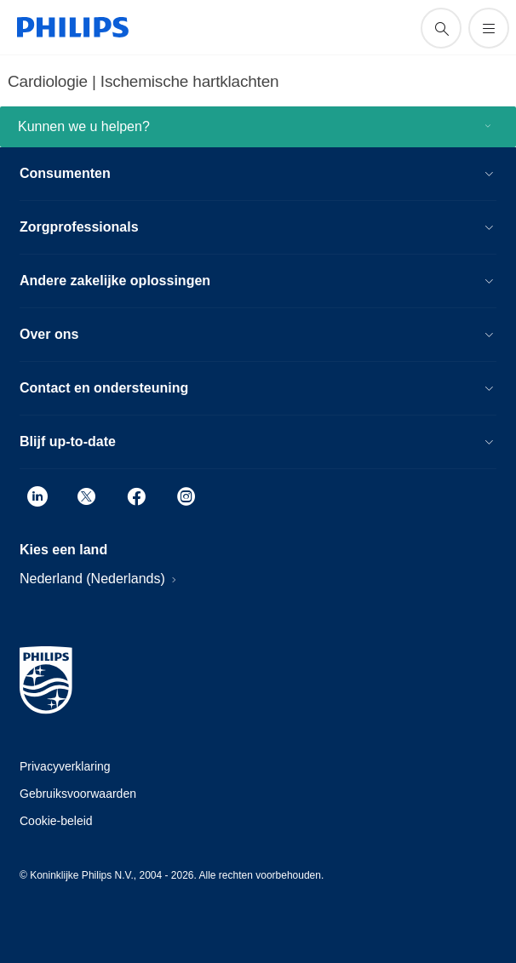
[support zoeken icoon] (441, 28)
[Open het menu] (488, 28)
